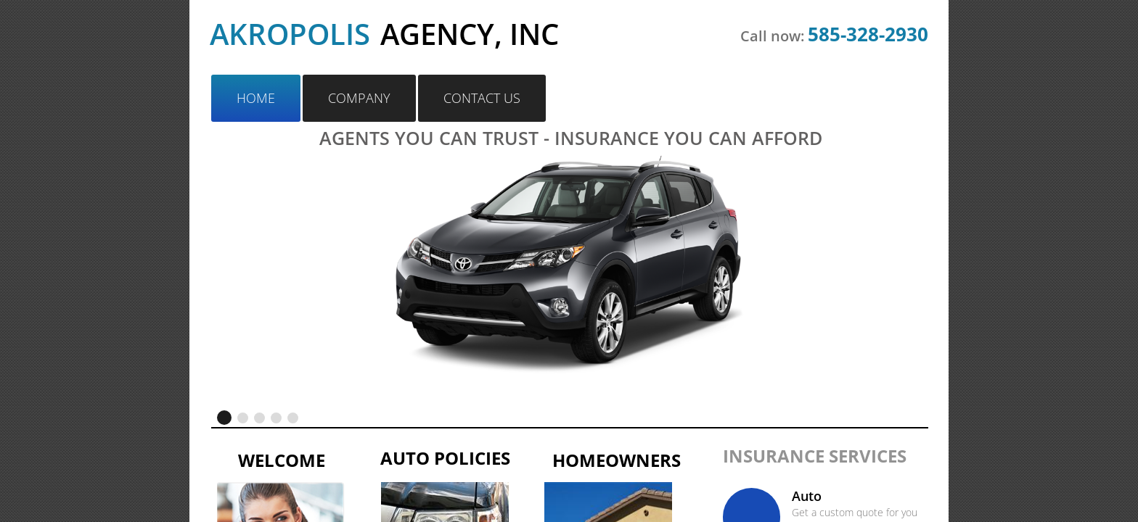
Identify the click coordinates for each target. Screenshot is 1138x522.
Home (256, 98)
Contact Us (481, 98)
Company (359, 98)
